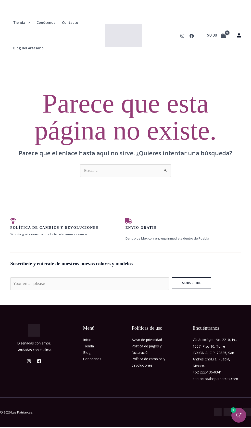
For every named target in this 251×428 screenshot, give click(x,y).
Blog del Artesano (28, 48)
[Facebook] (191, 36)
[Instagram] (182, 36)
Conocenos (92, 360)
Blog (86, 353)
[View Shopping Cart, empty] (216, 35)
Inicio (87, 340)
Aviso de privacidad (147, 340)
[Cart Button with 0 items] (238, 415)
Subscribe (191, 283)
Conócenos (46, 22)
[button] (27, 22)
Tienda (21, 22)
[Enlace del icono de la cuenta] (239, 35)
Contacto (70, 22)
